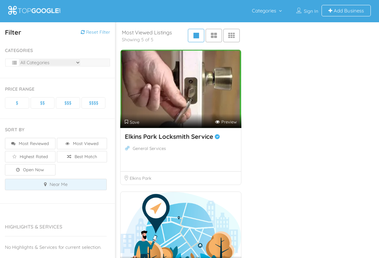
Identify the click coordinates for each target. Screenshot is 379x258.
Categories (264, 11)
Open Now (30, 169)
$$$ (67, 102)
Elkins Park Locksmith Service (172, 136)
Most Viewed (82, 143)
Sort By (14, 130)
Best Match (82, 156)
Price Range (19, 89)
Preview (226, 122)
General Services (149, 148)
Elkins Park (140, 178)
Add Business (346, 11)
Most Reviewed (30, 143)
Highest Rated (30, 156)
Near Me (56, 184)
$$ (42, 102)
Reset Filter (95, 32)
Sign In (311, 11)
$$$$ (93, 102)
